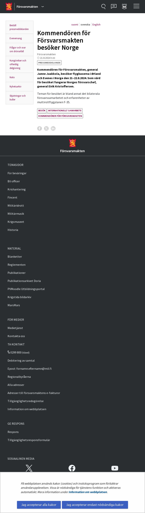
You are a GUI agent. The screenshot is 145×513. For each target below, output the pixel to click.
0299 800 (15, 352)
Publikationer (16, 273)
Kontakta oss (16, 336)
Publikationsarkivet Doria (24, 281)
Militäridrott (16, 205)
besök (42, 110)
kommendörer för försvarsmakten (60, 116)
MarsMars (14, 305)
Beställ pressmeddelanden (19, 27)
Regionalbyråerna (19, 377)
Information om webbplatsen (88, 492)
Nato (12, 77)
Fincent (12, 197)
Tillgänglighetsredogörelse (26, 401)
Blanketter (15, 256)
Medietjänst (15, 328)
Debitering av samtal (21, 360)
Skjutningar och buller (18, 97)
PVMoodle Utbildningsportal (26, 289)
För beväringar (17, 173)
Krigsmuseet (16, 222)
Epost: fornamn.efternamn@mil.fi (30, 368)
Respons (13, 432)
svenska (86, 24)
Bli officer (14, 181)
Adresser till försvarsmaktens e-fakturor (34, 393)
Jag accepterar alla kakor (39, 505)
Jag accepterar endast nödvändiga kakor (94, 505)
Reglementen (16, 264)
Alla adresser (16, 385)
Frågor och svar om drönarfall (18, 49)
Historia (13, 230)
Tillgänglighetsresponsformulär (29, 440)
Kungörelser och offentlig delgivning (18, 64)
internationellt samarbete (65, 110)
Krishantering (17, 189)
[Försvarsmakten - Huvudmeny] (30, 6)
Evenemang (16, 38)
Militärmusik (16, 213)
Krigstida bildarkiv (19, 297)
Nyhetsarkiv (15, 86)
